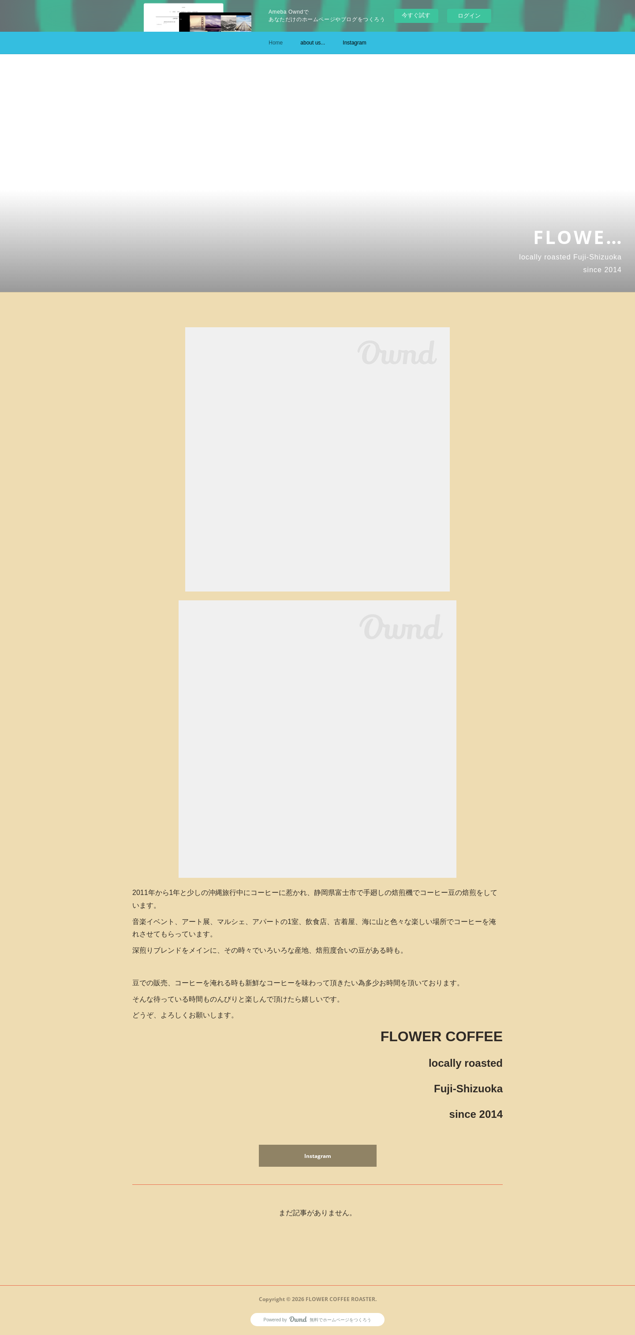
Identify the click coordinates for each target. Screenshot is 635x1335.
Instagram (354, 43)
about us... (312, 43)
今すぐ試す (416, 15)
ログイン (469, 15)
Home (276, 43)
